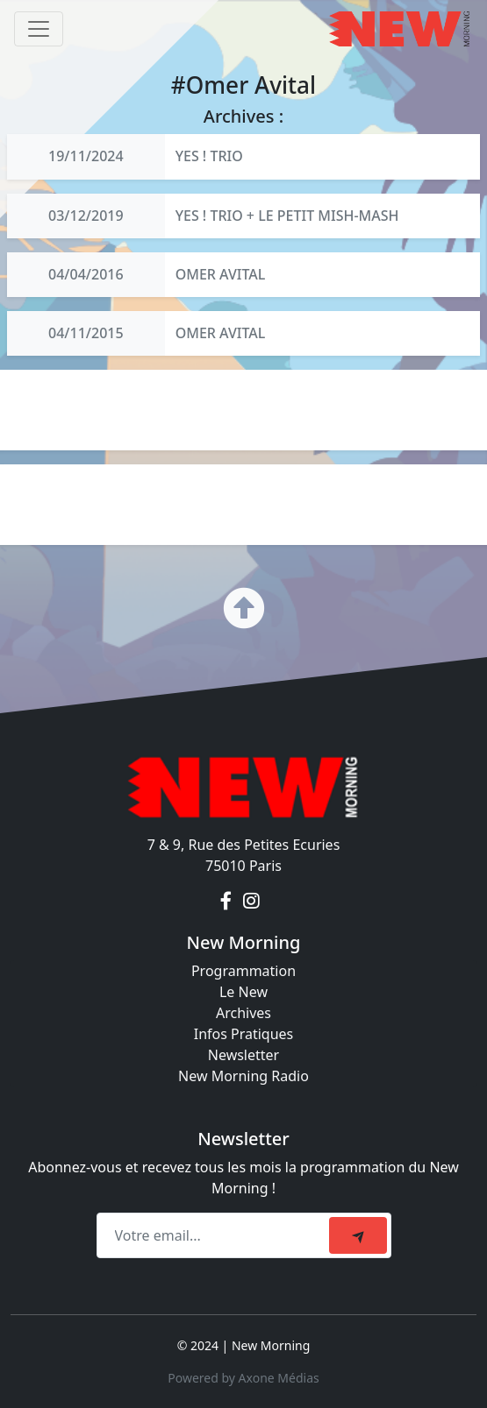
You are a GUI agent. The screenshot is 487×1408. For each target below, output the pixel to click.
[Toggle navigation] (38, 28)
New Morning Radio (243, 1076)
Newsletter (243, 1055)
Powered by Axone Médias (243, 1377)
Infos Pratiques (244, 1034)
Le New (243, 991)
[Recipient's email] (215, 1235)
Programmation (243, 970)
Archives (243, 1012)
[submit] (358, 1235)
